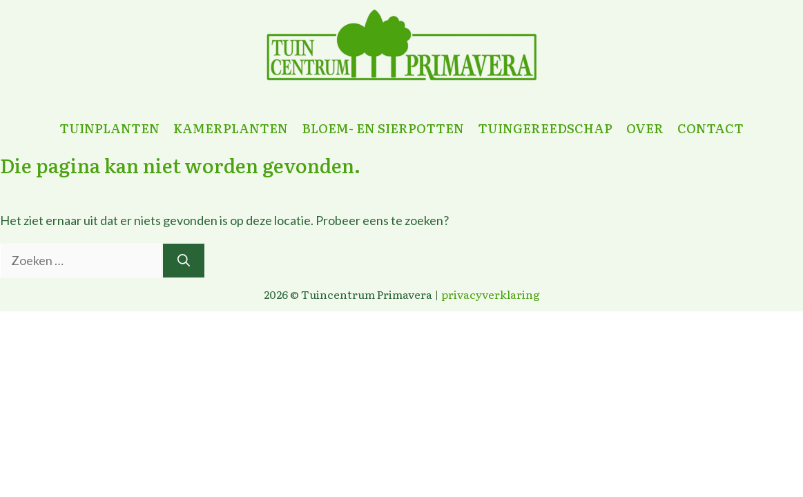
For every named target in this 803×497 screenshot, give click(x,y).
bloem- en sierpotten (383, 128)
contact (710, 128)
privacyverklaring (490, 294)
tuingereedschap (545, 128)
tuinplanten (109, 128)
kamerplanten (230, 128)
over (645, 128)
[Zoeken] (183, 260)
